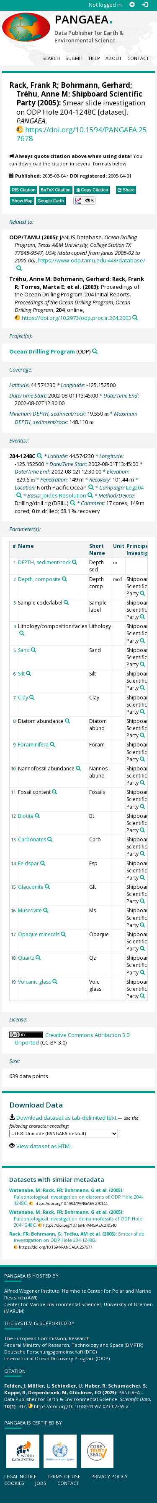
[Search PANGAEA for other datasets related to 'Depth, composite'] (64, 578)
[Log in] (145, 4)
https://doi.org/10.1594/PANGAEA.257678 (81, 134)
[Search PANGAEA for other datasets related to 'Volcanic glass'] (54, 981)
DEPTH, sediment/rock (44, 562)
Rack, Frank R (33, 85)
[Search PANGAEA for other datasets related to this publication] (19, 268)
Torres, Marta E (42, 287)
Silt (21, 673)
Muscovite (30, 910)
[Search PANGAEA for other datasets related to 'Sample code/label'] (66, 602)
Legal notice (20, 1476)
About (114, 58)
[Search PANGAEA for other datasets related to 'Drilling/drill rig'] (72, 502)
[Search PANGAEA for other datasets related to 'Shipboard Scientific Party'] (142, 593)
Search (51, 58)
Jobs (40, 1483)
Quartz (26, 957)
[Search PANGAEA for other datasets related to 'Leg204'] (19, 495)
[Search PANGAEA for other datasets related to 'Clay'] (31, 697)
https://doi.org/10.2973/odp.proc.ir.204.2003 (76, 318)
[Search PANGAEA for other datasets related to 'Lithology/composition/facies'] (21, 633)
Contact (138, 58)
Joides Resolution (64, 495)
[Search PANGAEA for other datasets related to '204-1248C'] (39, 455)
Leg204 (135, 487)
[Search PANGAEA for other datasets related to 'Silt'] (28, 673)
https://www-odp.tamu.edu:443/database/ (91, 260)
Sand (24, 650)
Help (94, 58)
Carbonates (32, 839)
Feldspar (28, 863)
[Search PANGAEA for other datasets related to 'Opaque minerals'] (63, 934)
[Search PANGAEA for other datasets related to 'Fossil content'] (54, 791)
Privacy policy (109, 1476)
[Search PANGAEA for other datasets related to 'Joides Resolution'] (90, 495)
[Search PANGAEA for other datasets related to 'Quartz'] (38, 957)
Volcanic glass (34, 981)
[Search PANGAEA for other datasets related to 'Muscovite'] (45, 910)
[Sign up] (132, 4)
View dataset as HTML (44, 1146)
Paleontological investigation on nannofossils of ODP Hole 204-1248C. (75, 1218)
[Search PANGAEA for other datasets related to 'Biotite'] (37, 815)
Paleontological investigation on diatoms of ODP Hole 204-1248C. (76, 1196)
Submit (74, 58)
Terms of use (63, 1476)
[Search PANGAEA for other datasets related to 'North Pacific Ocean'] (91, 487)
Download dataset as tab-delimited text (66, 1117)
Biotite (25, 816)
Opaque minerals (38, 934)
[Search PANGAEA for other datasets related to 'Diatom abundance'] (67, 720)
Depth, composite (39, 579)
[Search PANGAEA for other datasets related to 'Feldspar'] (42, 863)
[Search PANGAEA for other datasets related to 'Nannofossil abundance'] (78, 768)
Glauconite (31, 886)
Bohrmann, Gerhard (95, 85)
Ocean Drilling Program (42, 351)
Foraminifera (33, 744)
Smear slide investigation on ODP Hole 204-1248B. (76, 1237)
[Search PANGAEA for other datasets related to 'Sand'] (33, 649)
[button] (84, 200)
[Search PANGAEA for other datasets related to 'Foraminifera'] (52, 744)
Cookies (14, 1483)
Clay (23, 697)
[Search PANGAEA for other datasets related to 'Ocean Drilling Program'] (95, 351)
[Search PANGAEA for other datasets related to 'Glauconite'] (47, 886)
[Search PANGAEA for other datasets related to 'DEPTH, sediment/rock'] (74, 562)
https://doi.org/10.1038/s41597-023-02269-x (81, 1406)
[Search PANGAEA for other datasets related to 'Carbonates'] (49, 839)
